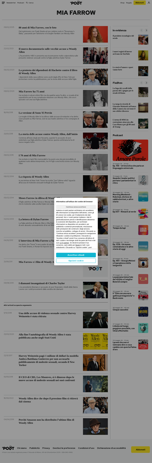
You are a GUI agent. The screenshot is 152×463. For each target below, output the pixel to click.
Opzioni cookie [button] (76, 260)
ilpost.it (78, 245)
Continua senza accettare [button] (76, 207)
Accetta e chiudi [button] (76, 255)
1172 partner (64, 243)
